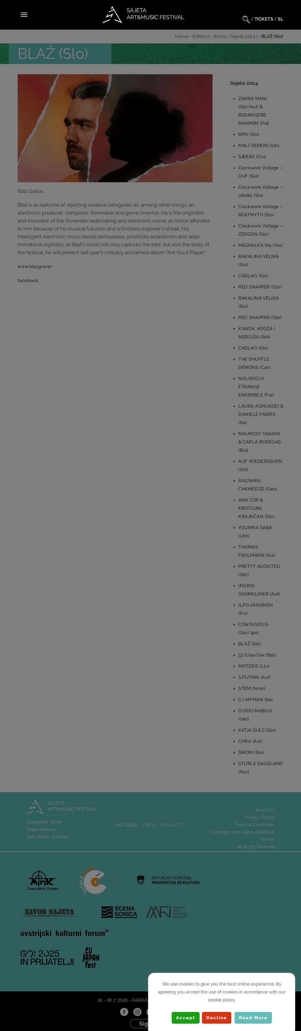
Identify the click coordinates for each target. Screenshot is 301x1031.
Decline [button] (216, 1017)
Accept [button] (185, 1017)
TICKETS (264, 19)
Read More (253, 1017)
